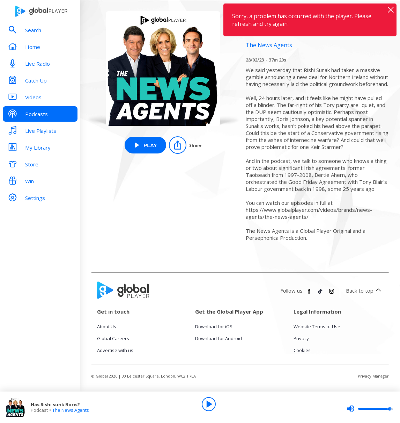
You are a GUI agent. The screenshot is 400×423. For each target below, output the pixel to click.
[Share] (185, 145)
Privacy (301, 338)
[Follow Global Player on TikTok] (320, 294)
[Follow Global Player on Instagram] (331, 294)
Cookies (302, 350)
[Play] (209, 404)
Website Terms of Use (317, 326)
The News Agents (70, 410)
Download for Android (218, 338)
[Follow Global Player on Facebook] (309, 294)
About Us (106, 326)
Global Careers (113, 338)
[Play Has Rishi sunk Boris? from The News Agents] (145, 145)
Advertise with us (115, 350)
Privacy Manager (373, 376)
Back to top (364, 290)
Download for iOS (213, 326)
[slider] (370, 408)
